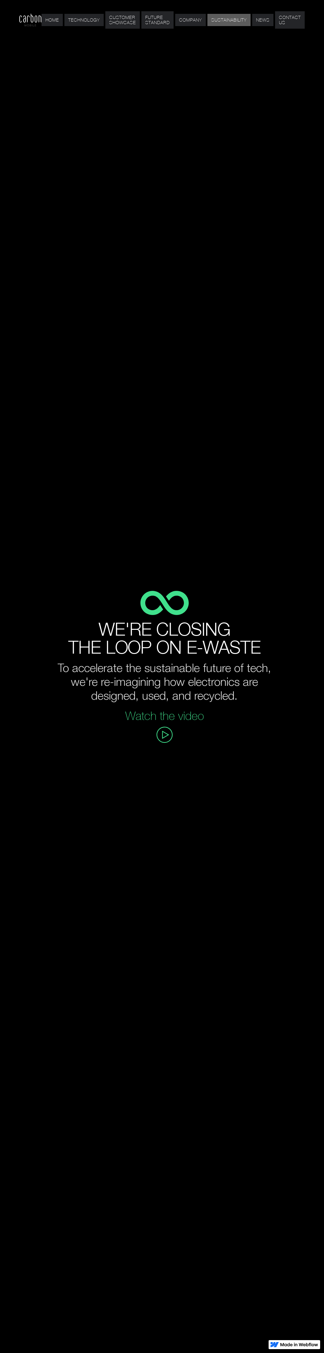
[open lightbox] (165, 735)
